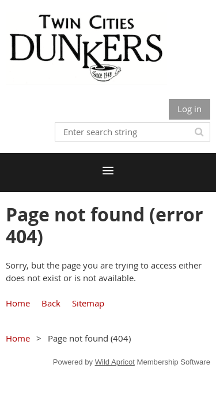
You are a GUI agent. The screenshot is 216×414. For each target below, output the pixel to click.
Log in (189, 108)
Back (50, 303)
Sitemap (88, 303)
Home (18, 303)
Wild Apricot (115, 362)
